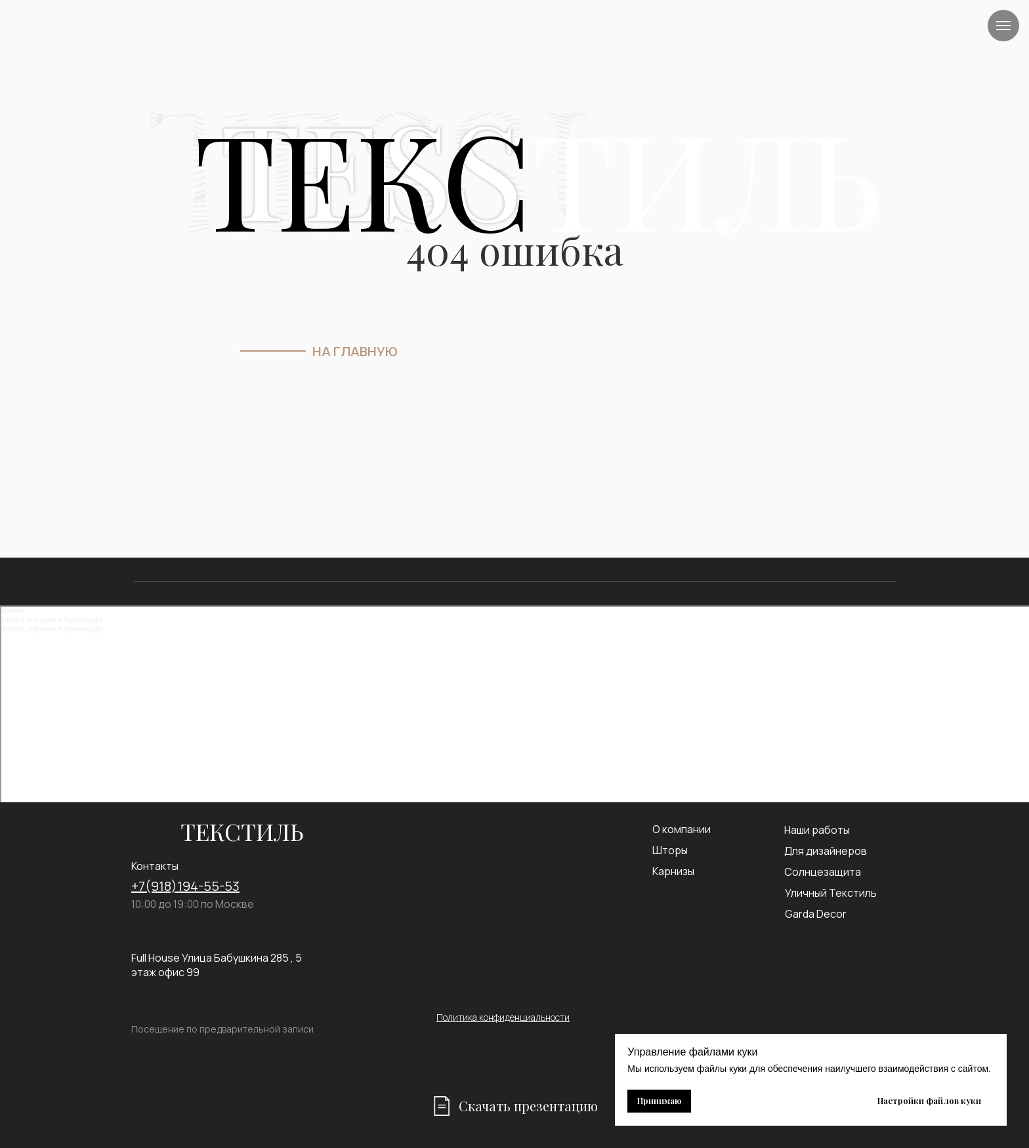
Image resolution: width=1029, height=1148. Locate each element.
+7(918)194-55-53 (185, 886)
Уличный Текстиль (831, 893)
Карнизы (673, 871)
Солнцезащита (822, 872)
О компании (681, 829)
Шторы (670, 850)
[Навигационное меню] (1003, 25)
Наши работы (817, 830)
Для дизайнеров (825, 851)
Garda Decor (816, 914)
